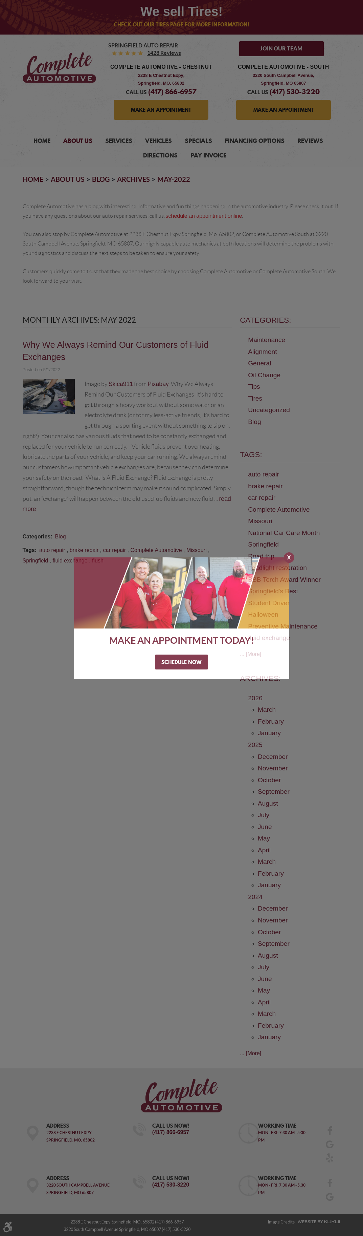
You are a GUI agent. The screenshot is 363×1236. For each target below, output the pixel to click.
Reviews (310, 140)
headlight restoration (277, 567)
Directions (160, 155)
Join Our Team (281, 48)
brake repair (84, 550)
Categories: (265, 320)
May (264, 838)
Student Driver (269, 602)
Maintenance (266, 339)
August (268, 803)
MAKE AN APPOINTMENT (161, 109)
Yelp (329, 1160)
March (267, 709)
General (259, 363)
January (269, 733)
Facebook (329, 1133)
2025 (255, 744)
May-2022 (173, 179)
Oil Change (264, 375)
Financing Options (255, 140)
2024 (255, 896)
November (273, 768)
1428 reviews (164, 53)
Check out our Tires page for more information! (181, 24)
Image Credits (281, 1221)
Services (118, 140)
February (271, 721)
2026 (255, 698)
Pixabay (158, 384)
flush (98, 560)
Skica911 (121, 384)
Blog (101, 179)
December (273, 756)
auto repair (52, 550)
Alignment (262, 351)
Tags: (251, 454)
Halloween (263, 614)
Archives (133, 179)
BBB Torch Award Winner (284, 579)
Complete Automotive (156, 550)
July (263, 814)
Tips (254, 386)
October (269, 780)
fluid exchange (69, 560)
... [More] (250, 654)
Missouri (196, 550)
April (264, 850)
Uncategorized (269, 409)
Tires (255, 398)
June (265, 826)
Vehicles (158, 140)
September (274, 791)
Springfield (35, 560)
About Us (77, 140)
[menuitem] (41, 141)
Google (329, 1146)
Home (41, 140)
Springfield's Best (273, 591)
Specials (198, 140)
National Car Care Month (284, 532)
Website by (317, 1222)
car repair (114, 550)
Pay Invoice (208, 155)
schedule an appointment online (204, 216)
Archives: (260, 678)
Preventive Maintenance (283, 626)
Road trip (261, 556)
